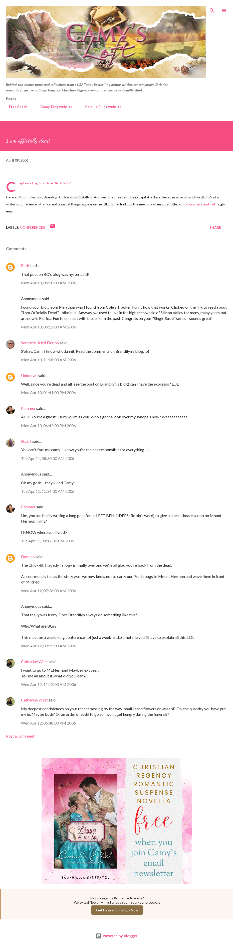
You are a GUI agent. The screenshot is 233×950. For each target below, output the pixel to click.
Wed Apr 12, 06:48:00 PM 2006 (48, 723)
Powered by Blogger (116, 935)
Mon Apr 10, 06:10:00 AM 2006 (48, 282)
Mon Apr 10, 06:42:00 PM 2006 (48, 425)
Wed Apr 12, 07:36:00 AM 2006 (48, 590)
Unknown (29, 375)
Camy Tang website (53, 106)
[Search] (212, 9)
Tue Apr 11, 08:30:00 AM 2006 (47, 458)
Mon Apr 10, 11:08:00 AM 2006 (48, 359)
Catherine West (34, 661)
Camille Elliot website (100, 106)
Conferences (32, 227)
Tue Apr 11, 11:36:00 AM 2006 (47, 491)
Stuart (26, 441)
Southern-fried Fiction (40, 342)
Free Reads (15, 106)
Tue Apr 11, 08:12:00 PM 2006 (47, 540)
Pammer (28, 408)
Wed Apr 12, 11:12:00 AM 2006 (48, 684)
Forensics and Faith (202, 204)
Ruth (25, 265)
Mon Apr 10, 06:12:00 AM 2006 (48, 326)
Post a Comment (20, 736)
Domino (28, 556)
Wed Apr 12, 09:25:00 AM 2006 (48, 645)
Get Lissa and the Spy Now (117, 910)
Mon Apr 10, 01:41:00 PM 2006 (48, 392)
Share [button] (215, 227)
